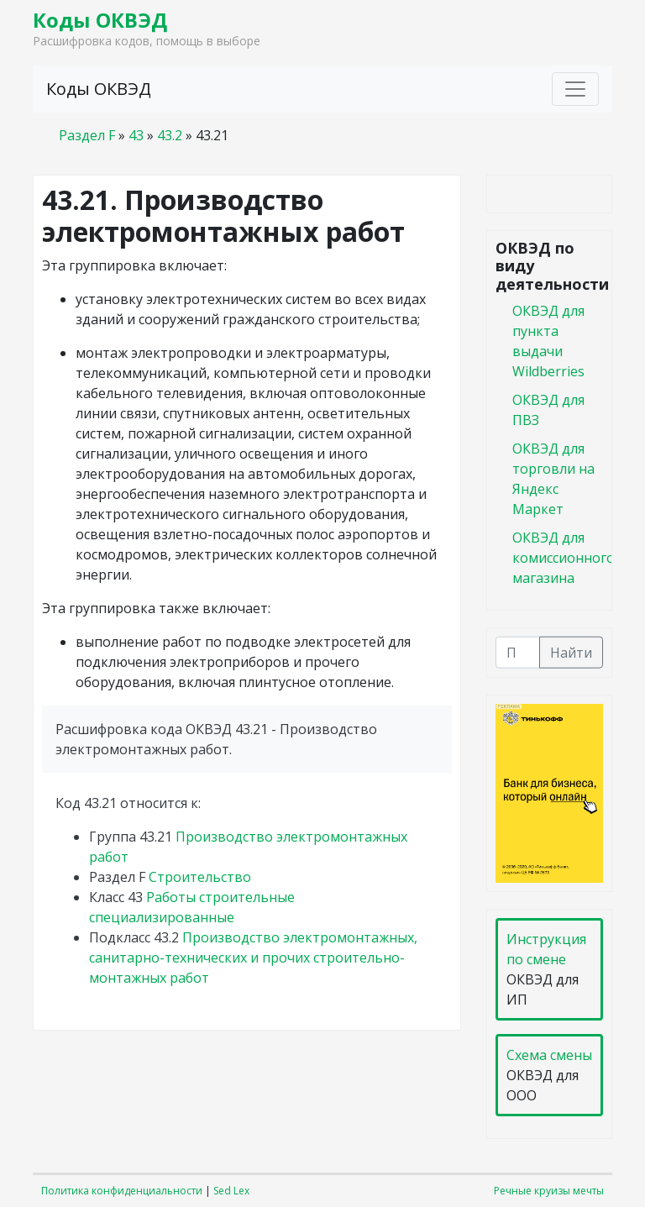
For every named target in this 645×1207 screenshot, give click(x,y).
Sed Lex (231, 1190)
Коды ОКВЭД (100, 20)
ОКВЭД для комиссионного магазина (563, 556)
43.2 (169, 135)
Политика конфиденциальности (121, 1190)
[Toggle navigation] (575, 89)
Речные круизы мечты (549, 1190)
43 (136, 135)
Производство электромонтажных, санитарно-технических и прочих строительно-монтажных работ (253, 957)
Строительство (200, 877)
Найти (571, 652)
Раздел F (87, 135)
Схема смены (549, 1055)
